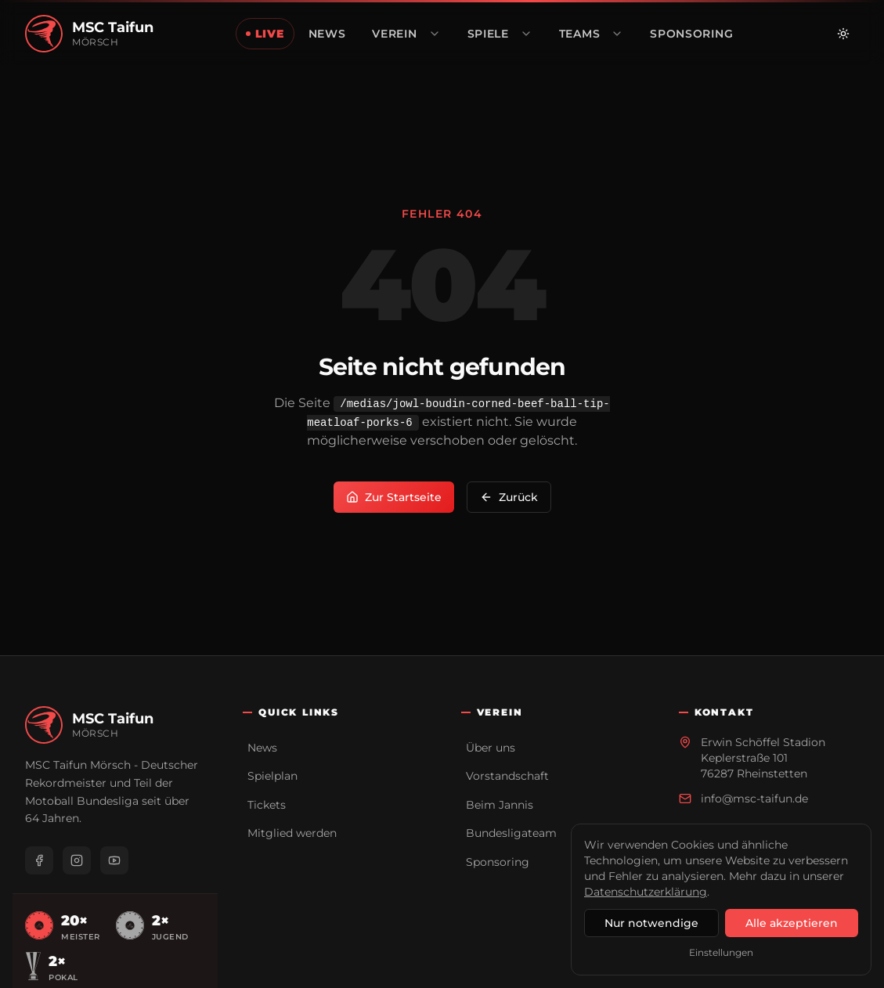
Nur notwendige (651, 923)
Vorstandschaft (507, 776)
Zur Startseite (394, 497)
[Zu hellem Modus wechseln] (843, 33)
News (262, 748)
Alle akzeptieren (791, 923)
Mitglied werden (292, 833)
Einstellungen (721, 952)
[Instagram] (77, 860)
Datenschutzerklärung (645, 892)
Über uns (490, 748)
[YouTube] (114, 860)
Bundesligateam (511, 833)
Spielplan (272, 776)
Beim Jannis (499, 805)
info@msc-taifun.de (754, 798)
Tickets (266, 805)
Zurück (509, 497)
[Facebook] (39, 860)
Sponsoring (497, 862)
